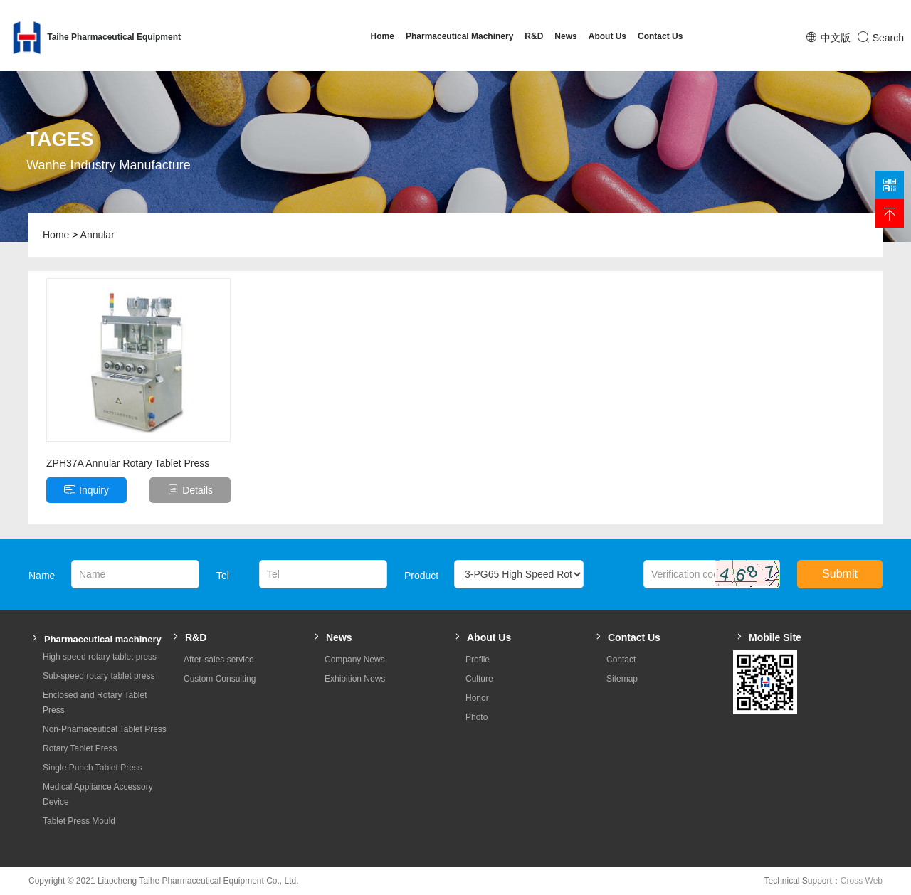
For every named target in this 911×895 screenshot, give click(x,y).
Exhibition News (355, 679)
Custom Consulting (220, 679)
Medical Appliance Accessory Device (98, 794)
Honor (477, 698)
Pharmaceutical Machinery (459, 36)
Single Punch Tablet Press (92, 768)
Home (382, 36)
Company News (355, 659)
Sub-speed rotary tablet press (98, 676)
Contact (621, 659)
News (565, 36)
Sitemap (622, 679)
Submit (840, 574)
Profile (477, 659)
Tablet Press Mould (79, 821)
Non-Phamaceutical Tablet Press (105, 729)
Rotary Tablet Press (80, 748)
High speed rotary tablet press (100, 657)
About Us (607, 36)
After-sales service (219, 659)
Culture (479, 679)
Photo (476, 717)
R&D (534, 36)
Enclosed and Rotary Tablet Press (95, 702)
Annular (97, 234)
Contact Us (660, 36)
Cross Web (862, 881)
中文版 (836, 37)
